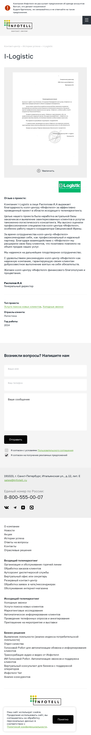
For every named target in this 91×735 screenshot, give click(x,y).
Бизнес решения (14, 632)
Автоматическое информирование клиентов (32, 614)
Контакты (10, 546)
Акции (8, 534)
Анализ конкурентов (17, 676)
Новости (9, 530)
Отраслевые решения (17, 550)
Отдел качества (14, 643)
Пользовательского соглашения (55, 450)
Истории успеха (31, 46)
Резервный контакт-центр (20, 580)
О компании (11, 526)
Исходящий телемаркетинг (21, 598)
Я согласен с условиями (42, 450)
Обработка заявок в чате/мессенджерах (29, 584)
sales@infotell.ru (15, 480)
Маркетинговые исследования (23, 610)
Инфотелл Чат (13, 672)
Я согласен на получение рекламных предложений (39, 455)
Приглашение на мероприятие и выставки (30, 622)
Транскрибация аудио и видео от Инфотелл (31, 654)
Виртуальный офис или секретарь (25, 576)
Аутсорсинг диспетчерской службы (26, 572)
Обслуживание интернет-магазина (26, 588)
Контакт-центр (12, 46)
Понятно (63, 719)
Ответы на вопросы (16, 542)
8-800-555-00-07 (23, 497)
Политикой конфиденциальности (27, 726)
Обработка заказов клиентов (22, 568)
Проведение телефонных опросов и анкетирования (36, 618)
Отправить (15, 439)
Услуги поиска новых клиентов (22, 306)
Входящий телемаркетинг (21, 560)
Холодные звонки (53, 306)
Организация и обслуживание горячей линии (32, 564)
